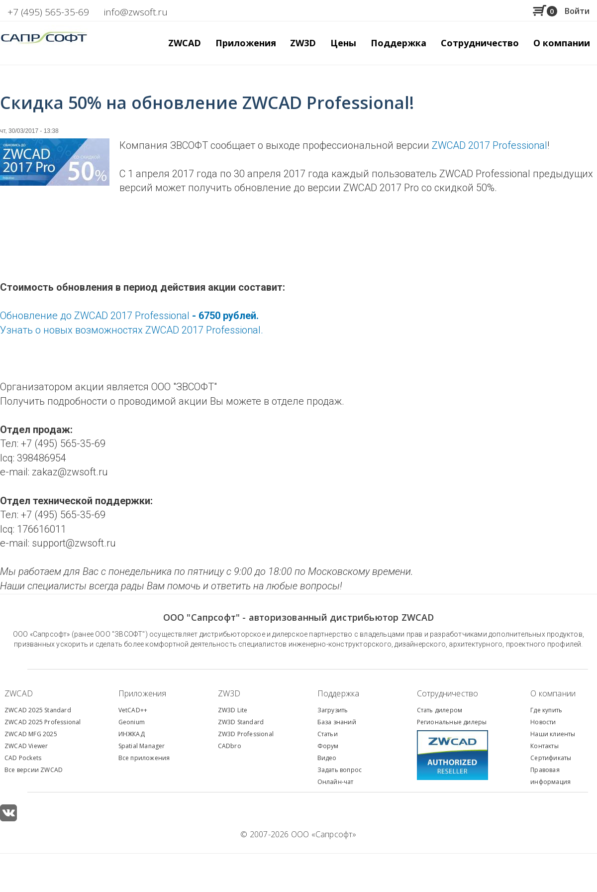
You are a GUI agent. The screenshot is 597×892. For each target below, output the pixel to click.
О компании (553, 693)
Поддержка (338, 693)
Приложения (142, 693)
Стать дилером (440, 710)
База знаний (336, 722)
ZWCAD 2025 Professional (42, 722)
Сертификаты (550, 758)
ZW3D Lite (233, 710)
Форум (328, 746)
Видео (327, 758)
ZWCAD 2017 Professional (489, 145)
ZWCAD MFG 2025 (30, 734)
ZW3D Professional (246, 734)
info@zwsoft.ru (136, 11)
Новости (543, 722)
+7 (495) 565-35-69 (48, 11)
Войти (577, 10)
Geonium (131, 722)
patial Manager (143, 746)
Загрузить (332, 710)
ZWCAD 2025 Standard (37, 710)
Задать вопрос (339, 770)
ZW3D (229, 693)
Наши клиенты (552, 734)
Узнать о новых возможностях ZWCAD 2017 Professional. (131, 330)
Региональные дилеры (452, 722)
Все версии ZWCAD (33, 770)
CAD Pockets (22, 758)
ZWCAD (18, 693)
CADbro (229, 746)
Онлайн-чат (335, 782)
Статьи (327, 734)
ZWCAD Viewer (26, 746)
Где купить (546, 710)
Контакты (544, 746)
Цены (343, 43)
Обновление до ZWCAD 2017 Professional (129, 316)
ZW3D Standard (241, 722)
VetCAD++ (133, 710)
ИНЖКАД (131, 734)
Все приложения (144, 758)
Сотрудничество (480, 43)
